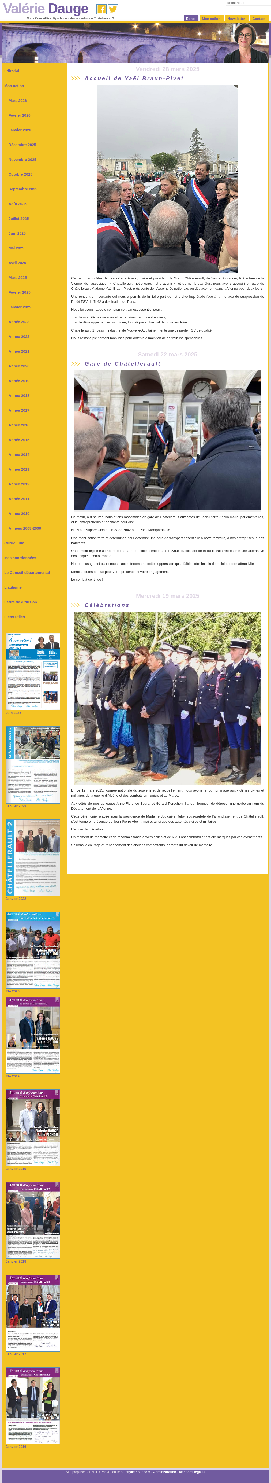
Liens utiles (14, 617)
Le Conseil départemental (27, 573)
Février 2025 (20, 292)
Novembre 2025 (22, 159)
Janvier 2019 (33, 1167)
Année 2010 (19, 513)
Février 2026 (20, 115)
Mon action (14, 86)
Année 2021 (19, 351)
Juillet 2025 (19, 218)
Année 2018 (19, 395)
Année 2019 (19, 381)
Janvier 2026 (20, 130)
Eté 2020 (33, 989)
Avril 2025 (17, 263)
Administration (164, 1472)
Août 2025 (18, 204)
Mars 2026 (18, 100)
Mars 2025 (18, 277)
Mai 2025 (16, 248)
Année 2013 (19, 469)
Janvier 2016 (33, 1445)
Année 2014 (19, 454)
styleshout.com (138, 1472)
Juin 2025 (17, 233)
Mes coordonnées (20, 558)
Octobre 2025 (20, 174)
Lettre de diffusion (20, 602)
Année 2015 (19, 440)
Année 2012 (19, 484)
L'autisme (13, 587)
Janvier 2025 (20, 307)
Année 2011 (19, 499)
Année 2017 (19, 410)
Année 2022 (19, 336)
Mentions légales (192, 1472)
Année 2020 (19, 366)
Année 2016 (19, 425)
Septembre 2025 (23, 189)
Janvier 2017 (33, 1352)
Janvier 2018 (33, 1259)
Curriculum (14, 543)
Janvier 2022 (33, 897)
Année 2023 (19, 322)
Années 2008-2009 (25, 528)
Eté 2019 (33, 1074)
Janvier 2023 (33, 804)
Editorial (11, 71)
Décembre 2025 (22, 145)
